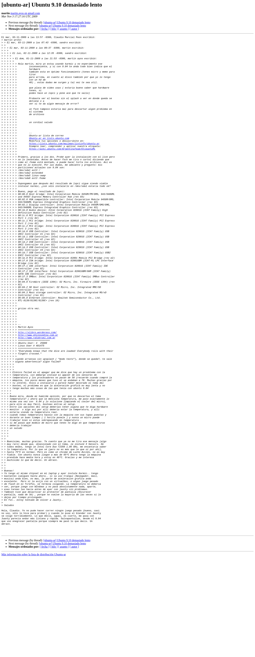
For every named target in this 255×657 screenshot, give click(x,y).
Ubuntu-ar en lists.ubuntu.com (49, 158)
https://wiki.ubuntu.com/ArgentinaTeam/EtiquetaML (62, 171)
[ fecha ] (44, 28)
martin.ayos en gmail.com (25, 13)
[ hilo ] (54, 28)
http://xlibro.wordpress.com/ (37, 391)
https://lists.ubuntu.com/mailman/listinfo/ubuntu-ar (64, 165)
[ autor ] (74, 28)
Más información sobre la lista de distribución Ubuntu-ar (33, 653)
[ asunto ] (63, 28)
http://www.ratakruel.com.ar (36, 398)
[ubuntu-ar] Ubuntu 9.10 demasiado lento (66, 22)
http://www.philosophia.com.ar (38, 395)
